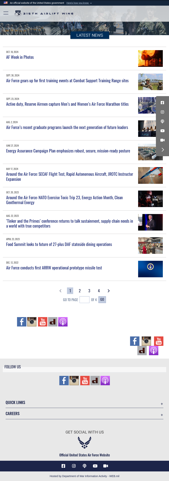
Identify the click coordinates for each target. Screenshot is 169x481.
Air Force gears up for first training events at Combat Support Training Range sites (67, 80)
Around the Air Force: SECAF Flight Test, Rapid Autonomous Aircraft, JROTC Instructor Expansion (69, 176)
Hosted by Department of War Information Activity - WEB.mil (84, 476)
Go (102, 299)
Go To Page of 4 (80, 300)
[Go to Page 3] (89, 290)
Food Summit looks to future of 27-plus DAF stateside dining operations (59, 244)
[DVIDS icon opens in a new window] (162, 140)
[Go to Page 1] (70, 290)
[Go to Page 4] (99, 290)
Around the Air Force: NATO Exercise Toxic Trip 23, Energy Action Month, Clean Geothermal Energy (64, 199)
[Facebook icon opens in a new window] (162, 102)
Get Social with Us (85, 432)
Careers (12, 413)
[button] (79, 3)
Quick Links (15, 402)
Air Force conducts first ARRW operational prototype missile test (54, 268)
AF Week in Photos (20, 57)
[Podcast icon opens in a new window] (162, 121)
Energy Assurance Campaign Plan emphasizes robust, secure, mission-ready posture (68, 151)
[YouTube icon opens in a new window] (162, 131)
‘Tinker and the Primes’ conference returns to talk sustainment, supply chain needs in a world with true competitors (69, 223)
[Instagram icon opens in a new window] (162, 112)
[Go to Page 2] (80, 290)
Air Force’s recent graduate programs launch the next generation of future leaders (67, 127)
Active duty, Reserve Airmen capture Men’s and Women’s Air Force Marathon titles (67, 104)
